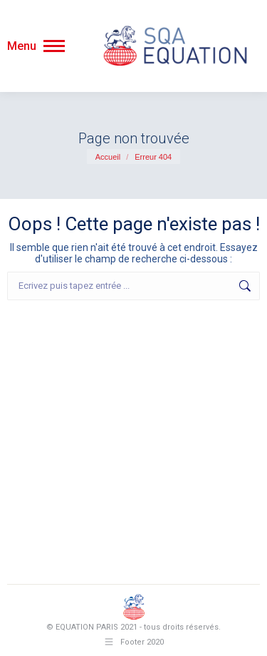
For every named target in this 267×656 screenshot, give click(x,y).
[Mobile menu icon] (36, 46)
